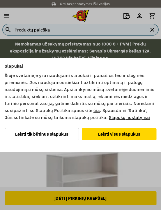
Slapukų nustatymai (129, 117)
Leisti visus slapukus (119, 134)
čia (96, 110)
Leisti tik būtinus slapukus (41, 134)
